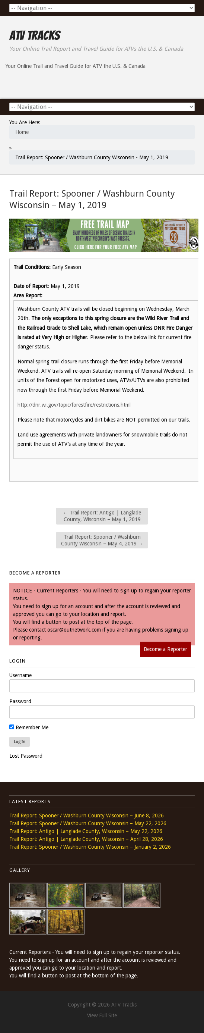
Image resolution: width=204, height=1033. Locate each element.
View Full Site (102, 1015)
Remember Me (28, 727)
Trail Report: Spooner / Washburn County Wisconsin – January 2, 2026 (90, 847)
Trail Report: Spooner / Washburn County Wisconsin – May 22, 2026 (87, 823)
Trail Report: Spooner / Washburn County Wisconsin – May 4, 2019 (102, 540)
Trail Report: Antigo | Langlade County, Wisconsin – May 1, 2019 (102, 516)
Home (22, 132)
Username (20, 675)
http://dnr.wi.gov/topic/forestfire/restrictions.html (74, 405)
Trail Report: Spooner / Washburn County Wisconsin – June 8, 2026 (86, 815)
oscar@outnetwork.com (74, 630)
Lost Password (25, 756)
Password (20, 701)
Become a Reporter (165, 649)
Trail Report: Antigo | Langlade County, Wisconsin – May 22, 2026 (85, 831)
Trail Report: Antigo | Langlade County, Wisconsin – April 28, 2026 (86, 839)
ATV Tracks (34, 35)
